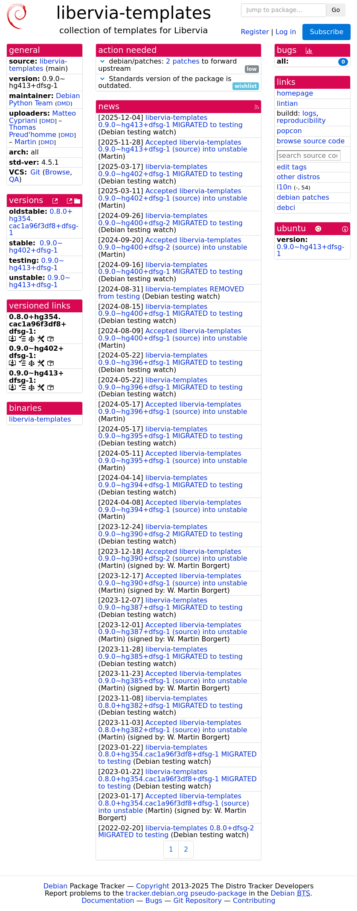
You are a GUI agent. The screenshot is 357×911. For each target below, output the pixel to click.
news (108, 106)
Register (255, 31)
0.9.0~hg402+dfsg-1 (36, 246)
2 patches (183, 61)
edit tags (292, 167)
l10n (284, 187)
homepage (295, 93)
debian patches (303, 197)
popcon (289, 131)
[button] (102, 61)
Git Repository (198, 900)
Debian (56, 886)
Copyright (152, 886)
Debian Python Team (44, 99)
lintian (287, 103)
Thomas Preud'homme (32, 131)
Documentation (107, 900)
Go (336, 9)
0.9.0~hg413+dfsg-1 (36, 264)
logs (309, 113)
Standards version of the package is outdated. (178, 83)
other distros (298, 177)
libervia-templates (38, 65)
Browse (57, 172)
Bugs (154, 900)
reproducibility (301, 120)
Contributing (254, 900)
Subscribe (326, 32)
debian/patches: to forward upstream (178, 65)
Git (35, 172)
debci (286, 208)
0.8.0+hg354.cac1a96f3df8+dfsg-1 (43, 222)
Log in (286, 31)
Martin (25, 142)
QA (14, 179)
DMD (63, 103)
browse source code (311, 141)
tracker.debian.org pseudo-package (186, 893)
